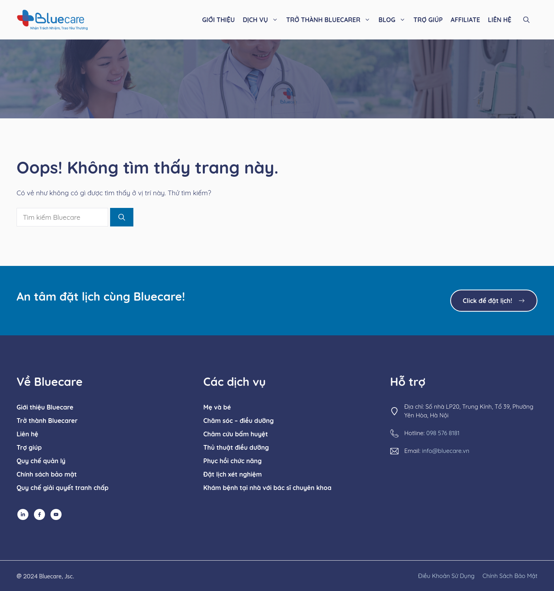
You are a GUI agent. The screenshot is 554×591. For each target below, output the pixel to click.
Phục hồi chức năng (232, 461)
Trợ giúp (29, 447)
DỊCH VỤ (262, 20)
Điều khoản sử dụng (446, 576)
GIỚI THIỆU (218, 20)
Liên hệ (27, 434)
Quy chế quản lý (41, 461)
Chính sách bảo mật (47, 474)
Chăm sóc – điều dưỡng (238, 421)
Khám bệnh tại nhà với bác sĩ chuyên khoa (267, 488)
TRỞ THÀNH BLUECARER (330, 20)
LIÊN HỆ (499, 20)
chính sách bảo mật (510, 576)
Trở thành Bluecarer (47, 421)
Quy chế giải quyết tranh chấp (63, 488)
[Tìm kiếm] (121, 217)
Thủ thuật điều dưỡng (236, 447)
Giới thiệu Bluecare (45, 407)
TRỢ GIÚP (428, 20)
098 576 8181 (442, 433)
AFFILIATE (465, 20)
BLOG (394, 20)
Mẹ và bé (217, 407)
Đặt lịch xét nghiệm (232, 474)
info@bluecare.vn (445, 450)
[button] (526, 20)
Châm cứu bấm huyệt (235, 434)
